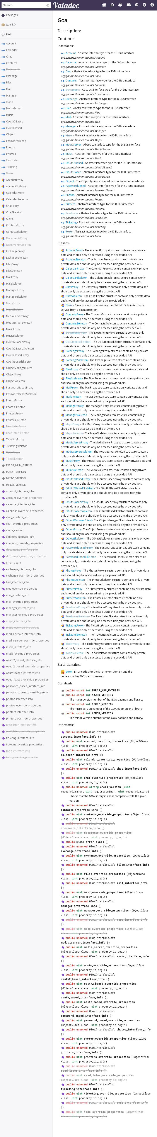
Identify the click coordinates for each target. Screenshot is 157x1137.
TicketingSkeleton (16, 446)
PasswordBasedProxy (19, 387)
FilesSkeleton (14, 271)
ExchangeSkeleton (17, 258)
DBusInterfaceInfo (102, 732)
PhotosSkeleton (15, 407)
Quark (80, 841)
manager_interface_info (20, 608)
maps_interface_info (18, 621)
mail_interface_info (17, 595)
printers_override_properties (24, 718)
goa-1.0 (10, 24)
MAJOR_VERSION (16, 472)
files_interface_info (17, 582)
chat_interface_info (17, 517)
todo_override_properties (22, 757)
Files (9, 82)
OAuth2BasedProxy (18, 342)
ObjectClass (139, 741)
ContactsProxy (15, 225)
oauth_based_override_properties (27, 679)
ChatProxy (12, 206)
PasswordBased (16, 141)
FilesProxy (12, 264)
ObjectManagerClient (19, 368)
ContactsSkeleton (16, 232)
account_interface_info (20, 491)
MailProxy (12, 277)
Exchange (12, 76)
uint (79, 741)
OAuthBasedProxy (17, 355)
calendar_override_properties (24, 511)
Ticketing (11, 167)
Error (69, 672)
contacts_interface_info (20, 537)
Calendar (11, 50)
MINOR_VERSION (16, 485)
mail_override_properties (22, 602)
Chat (9, 56)
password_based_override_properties (30, 692)
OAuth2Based (14, 121)
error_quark (13, 563)
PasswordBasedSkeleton (21, 394)
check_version (14, 530)
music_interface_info (18, 647)
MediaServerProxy (17, 316)
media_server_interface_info (23, 634)
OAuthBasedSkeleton (19, 361)
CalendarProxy (15, 193)
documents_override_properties (26, 556)
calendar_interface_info (20, 504)
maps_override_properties (22, 628)
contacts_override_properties (24, 543)
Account (11, 43)
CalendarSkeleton (17, 199)
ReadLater (12, 160)
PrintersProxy (14, 413)
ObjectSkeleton (15, 381)
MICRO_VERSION (16, 478)
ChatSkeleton (14, 212)
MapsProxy (13, 303)
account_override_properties (24, 498)
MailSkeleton (14, 283)
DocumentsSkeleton (18, 245)
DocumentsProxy (16, 238)
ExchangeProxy (15, 251)
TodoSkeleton (14, 459)
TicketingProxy (15, 439)
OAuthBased (14, 128)
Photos (10, 147)
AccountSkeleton (16, 186)
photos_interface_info (19, 699)
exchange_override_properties (25, 575)
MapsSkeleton (14, 309)
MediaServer (14, 108)
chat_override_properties (22, 524)
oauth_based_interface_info (23, 673)
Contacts (11, 63)
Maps (9, 102)
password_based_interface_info (25, 686)
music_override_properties (22, 653)
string (94, 787)
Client (9, 219)
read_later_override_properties (25, 731)
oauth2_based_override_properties (28, 666)
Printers (11, 154)
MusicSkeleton (15, 336)
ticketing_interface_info (20, 738)
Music (9, 115)
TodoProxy (13, 452)
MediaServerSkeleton (19, 322)
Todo (9, 173)
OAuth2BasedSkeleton (20, 348)
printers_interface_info (20, 712)
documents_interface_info (22, 550)
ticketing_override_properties (24, 744)
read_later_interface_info (21, 725)
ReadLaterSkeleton (17, 433)
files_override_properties (21, 589)
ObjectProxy (13, 374)
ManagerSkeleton (16, 297)
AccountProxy (14, 180)
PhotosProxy (14, 400)
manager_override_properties (24, 614)
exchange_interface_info (21, 569)
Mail (8, 89)
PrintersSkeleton (16, 420)
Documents (13, 69)
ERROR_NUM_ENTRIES (19, 465)
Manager (11, 95)
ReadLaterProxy (16, 426)
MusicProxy (13, 329)
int (88, 690)
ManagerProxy (15, 290)
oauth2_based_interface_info (24, 660)
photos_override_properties (23, 705)
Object (10, 134)
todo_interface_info (18, 751)
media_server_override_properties (27, 640)
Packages (12, 15)
